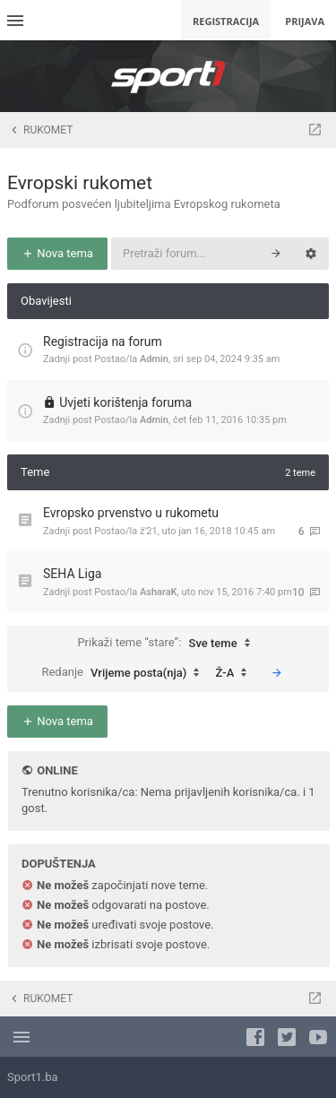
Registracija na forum (102, 341)
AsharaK (158, 592)
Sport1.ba (32, 1077)
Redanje (124, 673)
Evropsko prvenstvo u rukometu (131, 513)
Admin (154, 359)
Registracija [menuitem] (226, 21)
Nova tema (57, 253)
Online (57, 770)
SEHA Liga (72, 573)
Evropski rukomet (79, 183)
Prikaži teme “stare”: (167, 643)
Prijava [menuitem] (304, 21)
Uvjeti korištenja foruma (125, 402)
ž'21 (149, 531)
